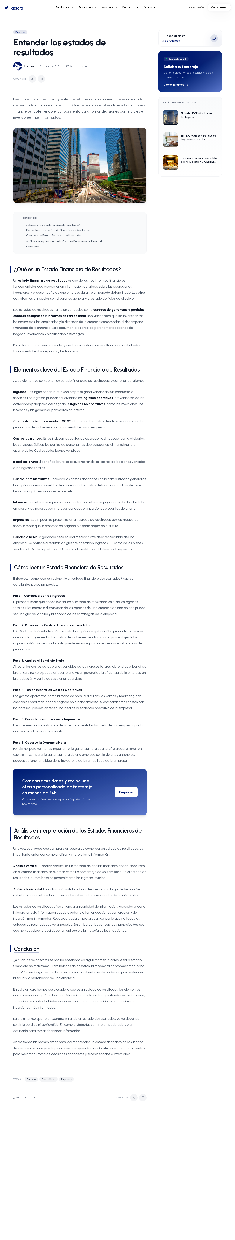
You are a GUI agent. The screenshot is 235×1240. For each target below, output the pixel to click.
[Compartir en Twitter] (32, 79)
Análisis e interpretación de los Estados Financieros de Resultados (65, 241)
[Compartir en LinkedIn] (41, 79)
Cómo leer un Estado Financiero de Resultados (54, 235)
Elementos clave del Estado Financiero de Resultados (58, 230)
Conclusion (32, 246)
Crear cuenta (219, 7)
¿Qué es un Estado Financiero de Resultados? (53, 225)
